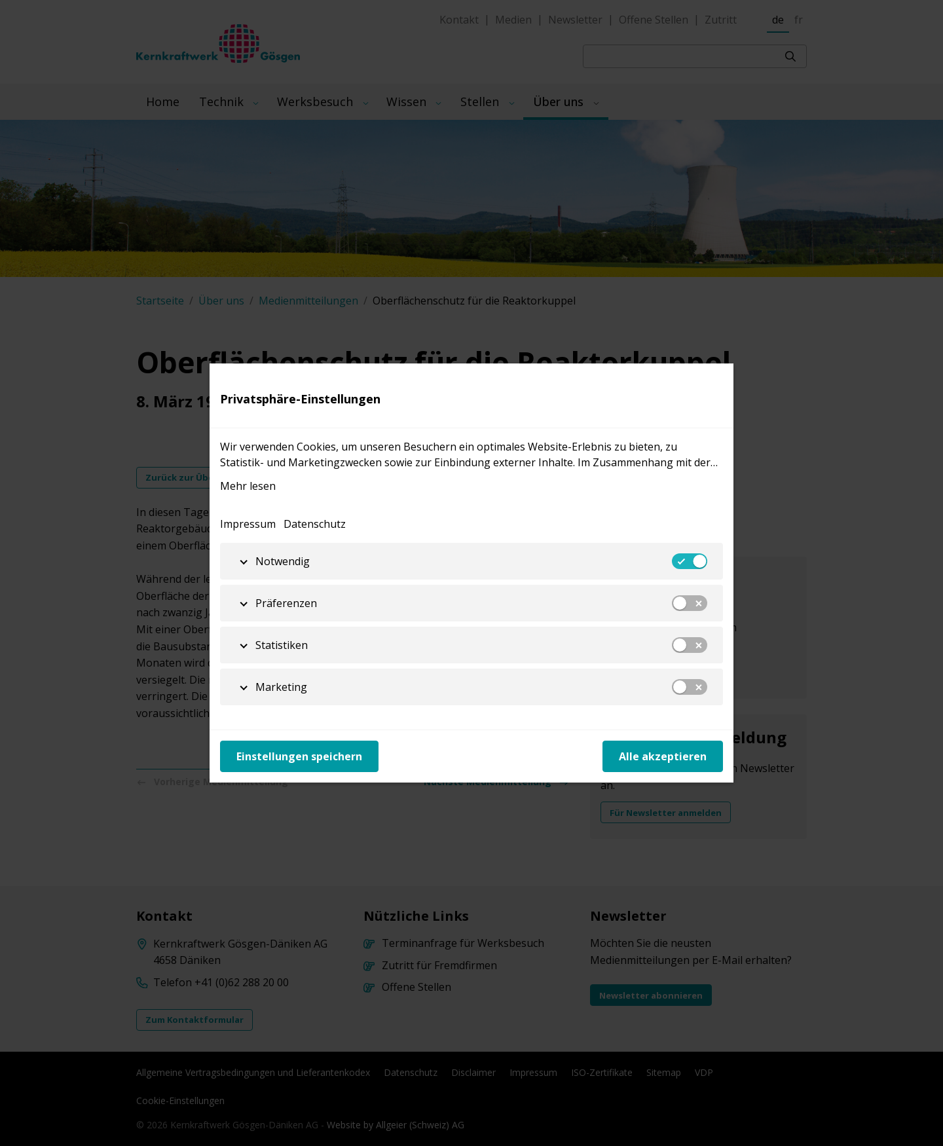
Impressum (248, 524)
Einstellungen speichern (299, 756)
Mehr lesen (248, 486)
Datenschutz (315, 524)
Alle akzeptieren (663, 756)
